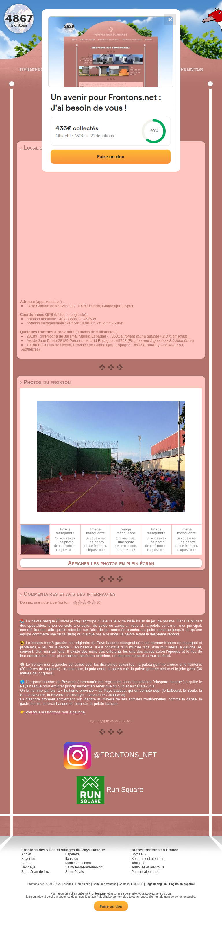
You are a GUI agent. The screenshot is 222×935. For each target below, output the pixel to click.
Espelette (72, 854)
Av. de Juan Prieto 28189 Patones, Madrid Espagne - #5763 (77, 340)
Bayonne (28, 859)
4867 (19, 18)
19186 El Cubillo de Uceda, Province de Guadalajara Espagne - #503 (84, 345)
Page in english (156, 884)
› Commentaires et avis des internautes (68, 594)
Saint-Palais (74, 872)
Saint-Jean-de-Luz (35, 872)
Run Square (111, 789)
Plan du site (82, 884)
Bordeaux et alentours (148, 859)
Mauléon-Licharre (78, 863)
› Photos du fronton (45, 382)
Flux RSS (137, 884)
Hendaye (28, 867)
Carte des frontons (104, 884)
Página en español (182, 884)
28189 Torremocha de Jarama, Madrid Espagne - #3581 (73, 336)
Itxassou (71, 859)
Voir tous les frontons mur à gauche (55, 712)
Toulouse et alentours (147, 867)
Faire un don (111, 906)
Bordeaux (138, 854)
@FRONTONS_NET (111, 755)
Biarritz (26, 863)
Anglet (26, 854)
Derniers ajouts (41, 69)
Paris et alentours (144, 872)
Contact (124, 884)
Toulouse (138, 863)
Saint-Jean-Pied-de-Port (84, 867)
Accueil (68, 884)
